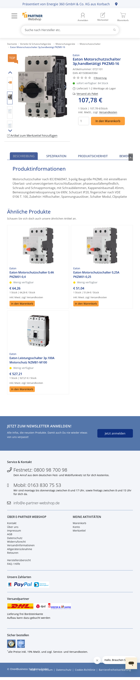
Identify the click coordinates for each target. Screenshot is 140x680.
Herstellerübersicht (19, 561)
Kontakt (11, 524)
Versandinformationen (21, 546)
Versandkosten (108, 112)
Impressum (14, 531)
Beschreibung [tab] (24, 156)
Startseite (12, 43)
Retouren (12, 554)
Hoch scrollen (10, 72)
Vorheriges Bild (20, 86)
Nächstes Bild (65, 86)
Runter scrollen (10, 130)
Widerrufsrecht (16, 543)
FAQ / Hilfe (13, 565)
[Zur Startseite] (30, 17)
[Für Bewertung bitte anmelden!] (100, 77)
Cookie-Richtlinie (85, 673)
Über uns (12, 528)
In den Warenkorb (108, 121)
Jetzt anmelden (115, 433)
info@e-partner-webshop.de (36, 503)
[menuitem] (103, 17)
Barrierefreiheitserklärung (115, 673)
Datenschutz (14, 539)
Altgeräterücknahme (19, 550)
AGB (9, 535)
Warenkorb (79, 524)
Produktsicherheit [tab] (93, 156)
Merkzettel (79, 531)
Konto (76, 528)
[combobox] (70, 30)
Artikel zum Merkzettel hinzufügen (32, 136)
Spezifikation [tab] (56, 156)
